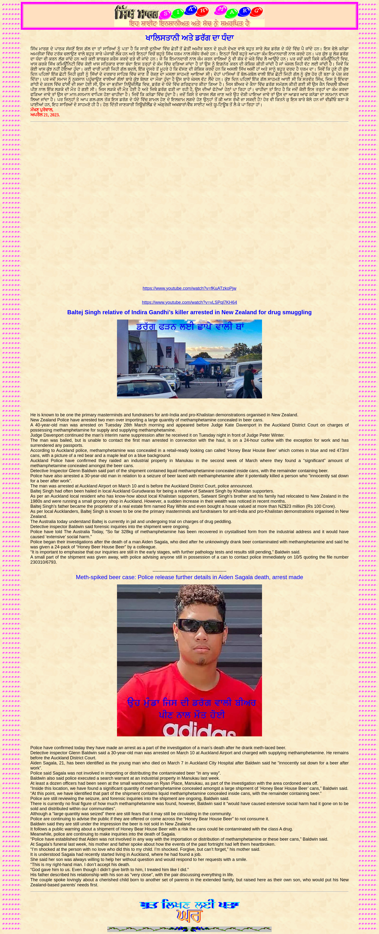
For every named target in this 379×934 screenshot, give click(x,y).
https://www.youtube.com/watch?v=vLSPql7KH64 (189, 302)
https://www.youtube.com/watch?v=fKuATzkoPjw (189, 288)
